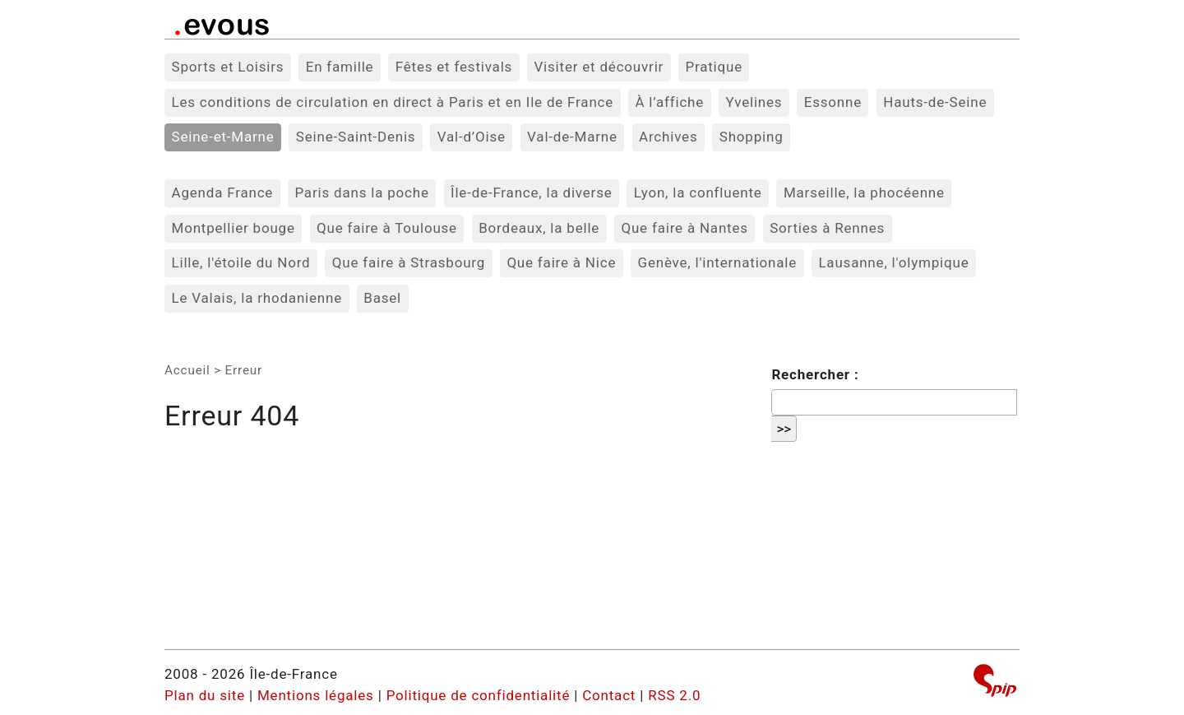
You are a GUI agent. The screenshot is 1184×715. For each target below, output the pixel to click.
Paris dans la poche (361, 192)
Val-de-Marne (572, 136)
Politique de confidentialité (478, 695)
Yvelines (753, 102)
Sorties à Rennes (827, 228)
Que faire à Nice (561, 262)
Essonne (833, 102)
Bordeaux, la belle (539, 228)
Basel (382, 298)
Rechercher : (814, 374)
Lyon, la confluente (698, 192)
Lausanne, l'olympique (893, 262)
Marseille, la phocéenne (864, 192)
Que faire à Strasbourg (408, 262)
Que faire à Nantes (684, 228)
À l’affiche (669, 102)
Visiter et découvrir (599, 66)
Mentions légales (315, 695)
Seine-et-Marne (223, 136)
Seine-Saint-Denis (356, 136)
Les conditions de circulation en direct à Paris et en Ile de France (393, 102)
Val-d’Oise (471, 136)
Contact (609, 695)
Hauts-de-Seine (935, 102)
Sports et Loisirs (228, 66)
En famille (340, 66)
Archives (668, 136)
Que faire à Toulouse (387, 228)
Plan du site (204, 695)
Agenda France (223, 192)
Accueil (187, 370)
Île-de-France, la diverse (532, 192)
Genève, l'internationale (718, 262)
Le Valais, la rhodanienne (257, 298)
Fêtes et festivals (453, 66)
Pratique (713, 66)
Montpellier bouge (233, 228)
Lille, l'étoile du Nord (241, 262)
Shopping (751, 136)
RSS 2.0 (674, 695)
